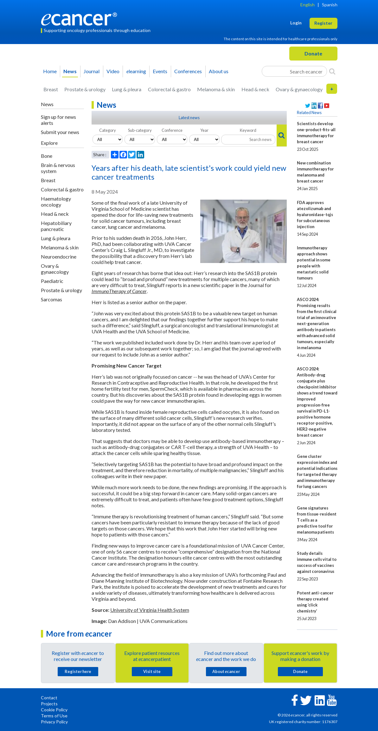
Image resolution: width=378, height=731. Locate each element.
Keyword (248, 130)
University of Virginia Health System (149, 610)
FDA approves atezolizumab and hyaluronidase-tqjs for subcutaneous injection (315, 214)
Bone (46, 156)
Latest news (189, 117)
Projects (49, 703)
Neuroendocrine (58, 256)
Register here (78, 671)
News (70, 71)
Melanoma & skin (216, 89)
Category (107, 130)
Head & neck (255, 89)
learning (136, 71)
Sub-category (140, 130)
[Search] (332, 71)
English (307, 4)
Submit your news (60, 132)
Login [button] (296, 22)
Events (160, 71)
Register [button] (323, 23)
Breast (50, 89)
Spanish (329, 4)
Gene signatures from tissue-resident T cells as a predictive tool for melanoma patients (316, 520)
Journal (91, 71)
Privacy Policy (54, 721)
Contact (49, 697)
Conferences (188, 71)
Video (112, 71)
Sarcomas (51, 299)
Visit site (152, 671)
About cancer (226, 671)
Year (204, 130)
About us (218, 71)
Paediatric (52, 281)
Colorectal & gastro (169, 89)
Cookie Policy (54, 709)
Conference (172, 130)
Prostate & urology (85, 89)
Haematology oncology (56, 202)
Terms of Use (54, 715)
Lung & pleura (126, 89)
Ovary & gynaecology (299, 89)
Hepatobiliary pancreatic (56, 226)
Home (50, 71)
